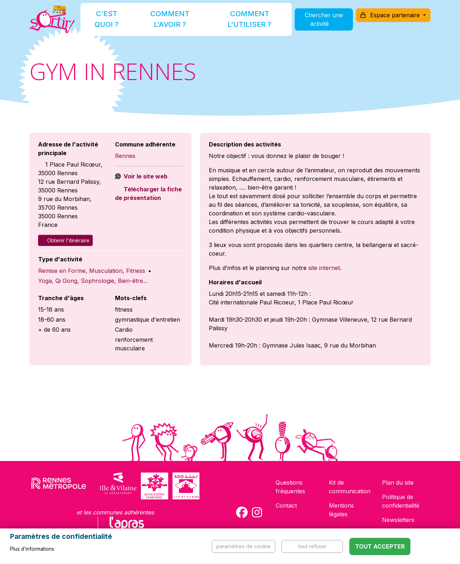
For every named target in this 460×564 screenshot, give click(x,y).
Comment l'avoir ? (170, 23)
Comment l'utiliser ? (238, 23)
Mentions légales (341, 510)
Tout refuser (312, 546)
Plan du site (398, 482)
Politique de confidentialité (400, 501)
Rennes (125, 155)
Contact (286, 505)
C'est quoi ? (116, 23)
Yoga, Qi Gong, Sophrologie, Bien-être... (92, 280)
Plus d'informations (32, 549)
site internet (324, 267)
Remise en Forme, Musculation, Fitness (91, 270)
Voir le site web (144, 176)
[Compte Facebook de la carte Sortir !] (242, 512)
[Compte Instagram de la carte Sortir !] (257, 512)
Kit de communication (350, 487)
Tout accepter (380, 546)
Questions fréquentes (290, 487)
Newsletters (398, 519)
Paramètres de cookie (243, 546)
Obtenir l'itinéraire (65, 240)
